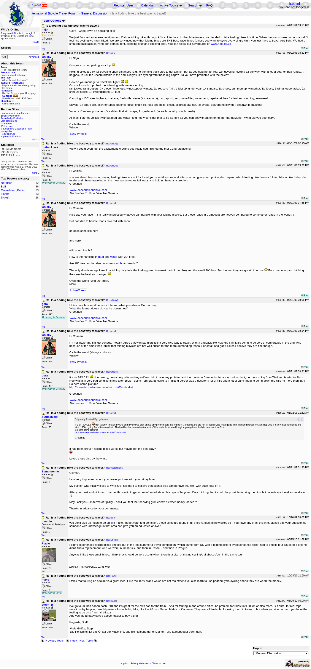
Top (43, 48)
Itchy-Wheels (78, 133)
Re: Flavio (111, 576)
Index (71, 640)
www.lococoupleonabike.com (88, 190)
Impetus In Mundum (11, 136)
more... (35, 139)
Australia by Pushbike (12, 118)
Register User (123, 5)
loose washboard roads (120, 263)
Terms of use (158, 663)
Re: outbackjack (114, 467)
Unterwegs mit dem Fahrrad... (16, 113)
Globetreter (6, 123)
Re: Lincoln (112, 539)
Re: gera (110, 203)
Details (35, 42)
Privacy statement (140, 663)
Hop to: (258, 648)
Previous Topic (52, 640)
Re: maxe (111, 601)
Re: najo (110, 53)
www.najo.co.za (221, 43)
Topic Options (53, 20)
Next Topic (88, 640)
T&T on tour (7, 126)
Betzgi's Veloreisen (10, 115)
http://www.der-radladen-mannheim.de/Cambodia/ (101, 387)
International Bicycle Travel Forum (54, 13)
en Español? (38, 5)
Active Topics (169, 5)
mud (101, 256)
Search (193, 5)
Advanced (34, 57)
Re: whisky (111, 143)
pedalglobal (7, 131)
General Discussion (94, 13)
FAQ (209, 5)
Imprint (124, 663)
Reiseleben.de (8, 134)
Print (304, 48)
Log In (294, 3)
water (113, 256)
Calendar (147, 5)
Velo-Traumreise (9, 121)
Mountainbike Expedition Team (16, 128)
